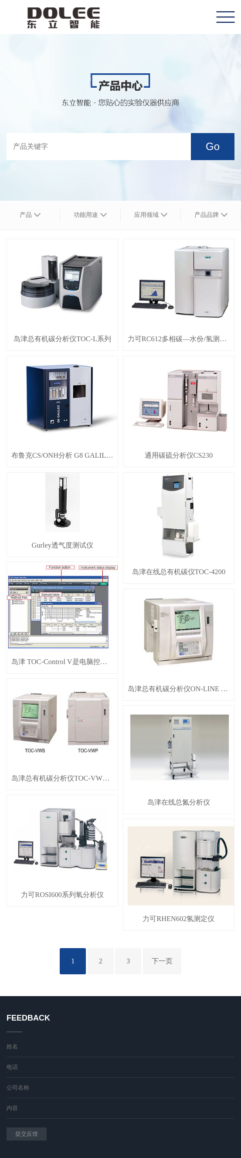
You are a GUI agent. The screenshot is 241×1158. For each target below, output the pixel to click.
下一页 (162, 961)
